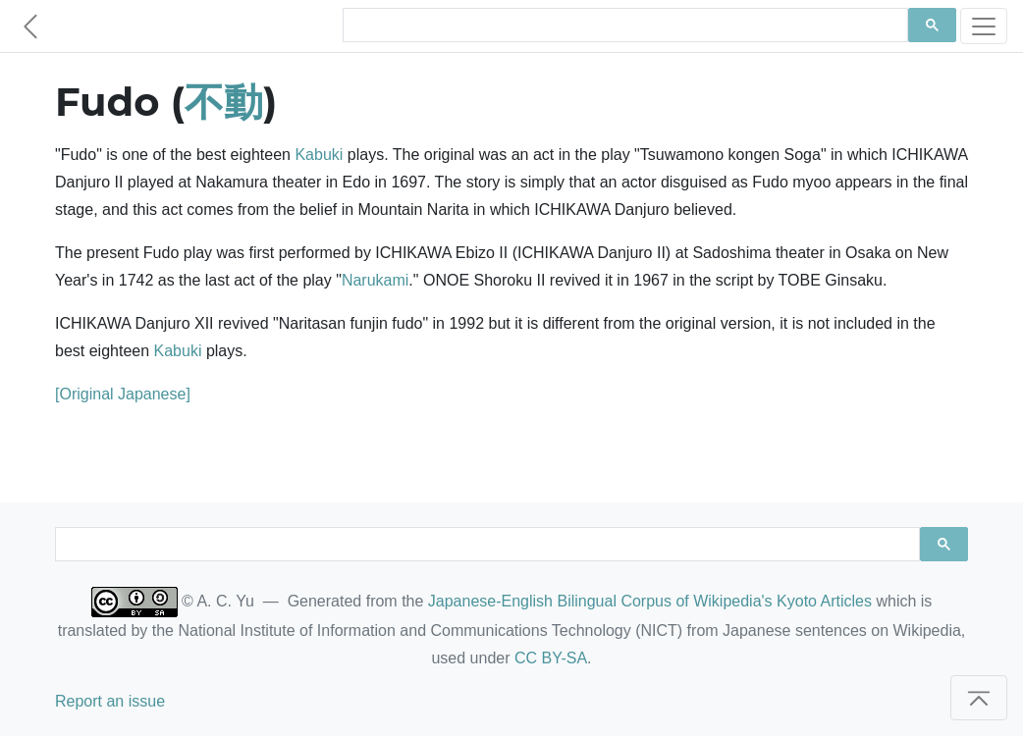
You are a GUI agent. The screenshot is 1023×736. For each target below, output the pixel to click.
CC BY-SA (550, 658)
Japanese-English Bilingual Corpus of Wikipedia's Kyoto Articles (650, 601)
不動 (224, 102)
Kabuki (319, 154)
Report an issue (110, 701)
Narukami (375, 280)
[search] (623, 25)
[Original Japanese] (122, 394)
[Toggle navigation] (983, 26)
